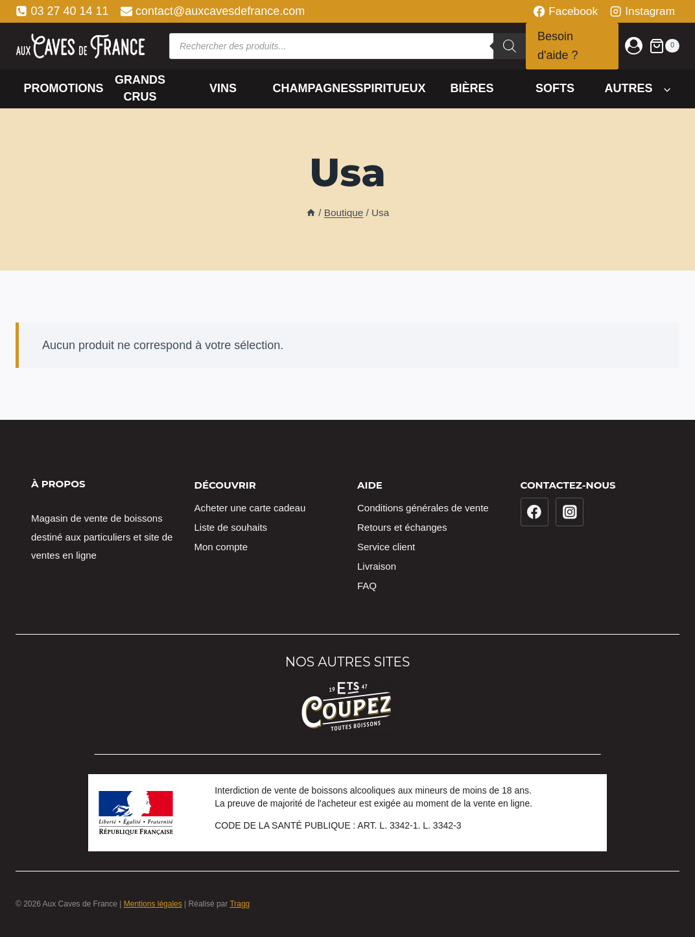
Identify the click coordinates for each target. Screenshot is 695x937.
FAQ (367, 585)
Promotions (61, 88)
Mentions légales (153, 903)
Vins (223, 88)
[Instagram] (570, 512)
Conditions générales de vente (423, 507)
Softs (555, 88)
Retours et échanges (402, 527)
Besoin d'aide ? (557, 46)
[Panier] (664, 46)
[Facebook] (535, 512)
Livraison (376, 566)
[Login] (633, 46)
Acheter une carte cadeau (250, 507)
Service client (386, 546)
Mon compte (221, 546)
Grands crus (140, 88)
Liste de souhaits (231, 527)
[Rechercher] (509, 46)
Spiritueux (391, 88)
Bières (471, 88)
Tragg (240, 903)
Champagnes (310, 88)
